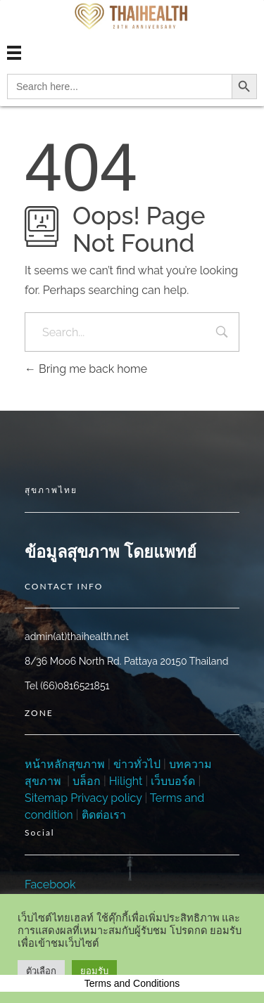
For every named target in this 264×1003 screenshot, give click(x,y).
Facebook (50, 884)
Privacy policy (106, 798)
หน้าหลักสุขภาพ (65, 764)
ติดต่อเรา (104, 815)
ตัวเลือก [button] (41, 971)
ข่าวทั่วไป (136, 764)
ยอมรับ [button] (94, 971)
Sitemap (46, 798)
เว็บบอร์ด (173, 781)
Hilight (126, 781)
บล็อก (87, 781)
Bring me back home (86, 369)
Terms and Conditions (132, 983)
